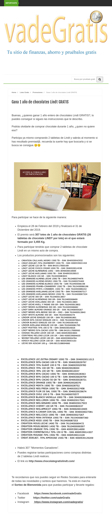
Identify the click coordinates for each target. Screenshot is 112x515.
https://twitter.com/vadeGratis (51, 497)
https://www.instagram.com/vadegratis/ (58, 502)
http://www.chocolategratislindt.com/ (52, 461)
